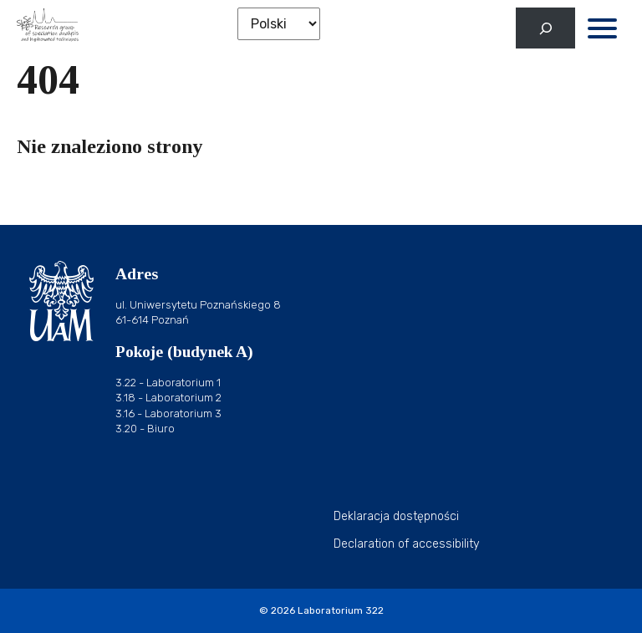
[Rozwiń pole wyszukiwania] (545, 28)
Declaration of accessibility (407, 544)
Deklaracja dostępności (396, 516)
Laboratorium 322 (341, 610)
